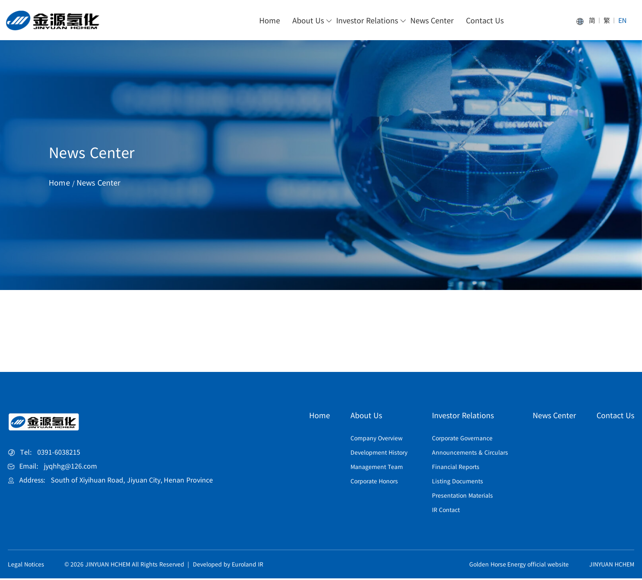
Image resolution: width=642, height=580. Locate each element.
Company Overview (376, 439)
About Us (308, 20)
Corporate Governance (462, 439)
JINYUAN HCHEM (611, 566)
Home (269, 20)
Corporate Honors (374, 482)
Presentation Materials (462, 497)
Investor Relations (367, 20)
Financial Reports (455, 468)
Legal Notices (26, 566)
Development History (378, 454)
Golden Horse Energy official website (519, 566)
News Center (432, 20)
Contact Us (485, 20)
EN (622, 20)
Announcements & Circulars (470, 454)
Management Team (376, 468)
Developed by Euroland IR (228, 566)
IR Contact (446, 511)
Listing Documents (457, 482)
